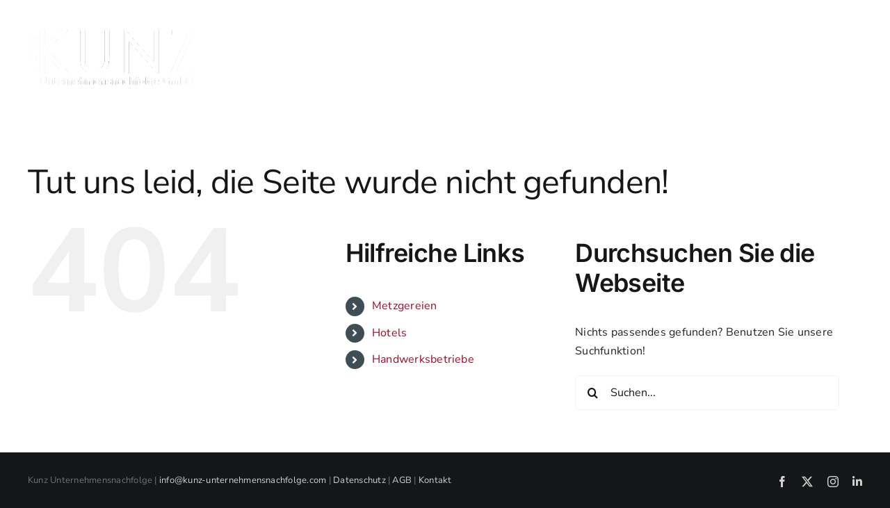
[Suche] (592, 392)
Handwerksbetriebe (423, 359)
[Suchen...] (707, 392)
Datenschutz (359, 480)
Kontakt (435, 480)
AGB (402, 480)
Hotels (389, 333)
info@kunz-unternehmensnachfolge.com (242, 480)
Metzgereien (404, 305)
